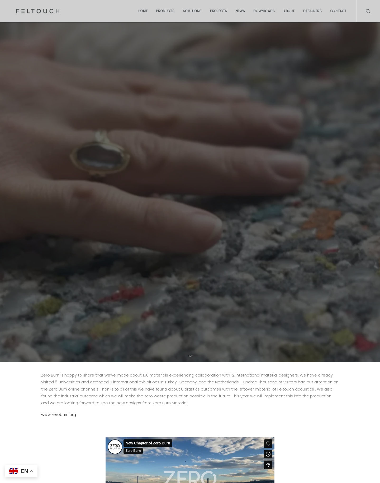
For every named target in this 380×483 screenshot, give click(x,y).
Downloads (264, 11)
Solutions (192, 11)
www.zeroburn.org (58, 414)
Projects (218, 11)
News (240, 11)
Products (165, 11)
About (289, 11)
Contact (338, 11)
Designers (312, 11)
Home (143, 11)
